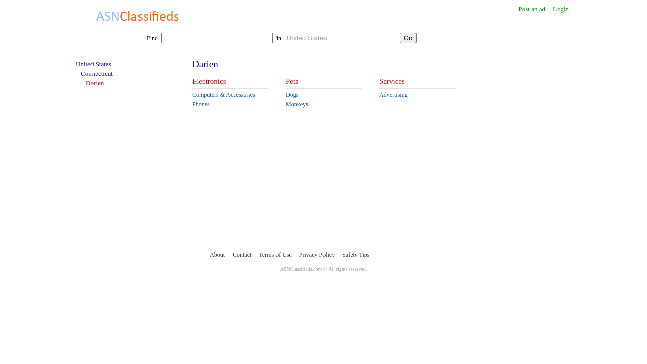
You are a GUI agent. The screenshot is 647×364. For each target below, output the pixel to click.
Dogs (292, 94)
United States (93, 64)
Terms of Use (275, 254)
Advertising (393, 94)
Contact (242, 254)
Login (561, 9)
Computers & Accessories (223, 94)
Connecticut (97, 73)
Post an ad (531, 9)
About (217, 254)
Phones (201, 104)
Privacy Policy (317, 254)
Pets (292, 81)
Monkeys (297, 104)
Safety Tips (355, 254)
